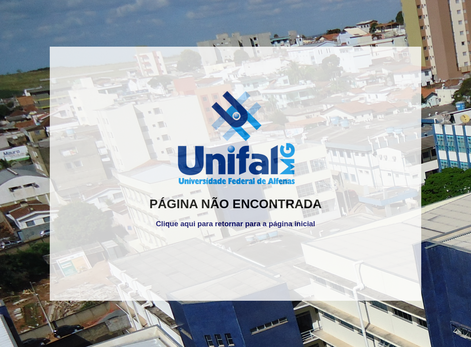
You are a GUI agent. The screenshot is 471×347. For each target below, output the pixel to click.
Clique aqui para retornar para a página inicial (235, 224)
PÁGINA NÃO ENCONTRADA (235, 204)
